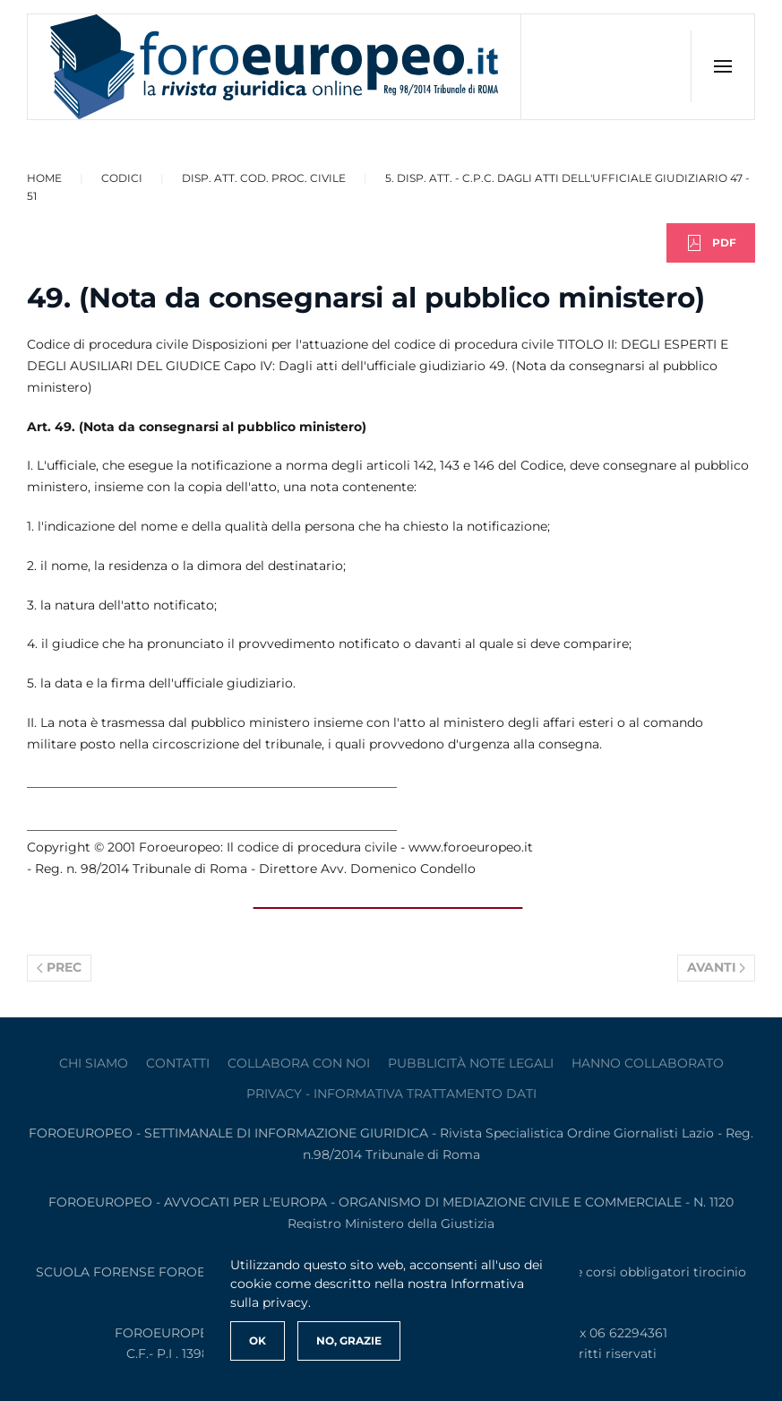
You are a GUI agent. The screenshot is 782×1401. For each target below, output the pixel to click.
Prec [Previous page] (59, 967)
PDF (710, 243)
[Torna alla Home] (274, 66)
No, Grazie (349, 1340)
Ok (257, 1340)
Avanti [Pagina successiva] (716, 967)
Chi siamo (93, 1063)
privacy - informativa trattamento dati (391, 1093)
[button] (722, 66)
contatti (178, 1063)
